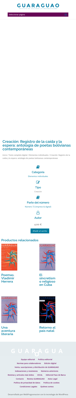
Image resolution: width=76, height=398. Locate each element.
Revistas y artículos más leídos (21, 375)
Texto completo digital (18, 155)
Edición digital (50, 363)
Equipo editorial (28, 359)
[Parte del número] (38, 197)
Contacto (20, 379)
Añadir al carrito (40, 231)
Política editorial (45, 359)
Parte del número (38, 202)
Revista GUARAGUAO (36, 379)
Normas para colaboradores (29, 363)
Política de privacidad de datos (27, 382)
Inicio (5, 155)
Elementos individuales (38, 155)
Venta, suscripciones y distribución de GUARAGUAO (37, 367)
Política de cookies (51, 382)
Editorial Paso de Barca (56, 375)
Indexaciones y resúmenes (26, 371)
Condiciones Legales (28, 386)
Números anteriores (49, 371)
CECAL (40, 375)
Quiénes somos (47, 386)
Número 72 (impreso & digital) (38, 206)
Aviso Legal (52, 379)
